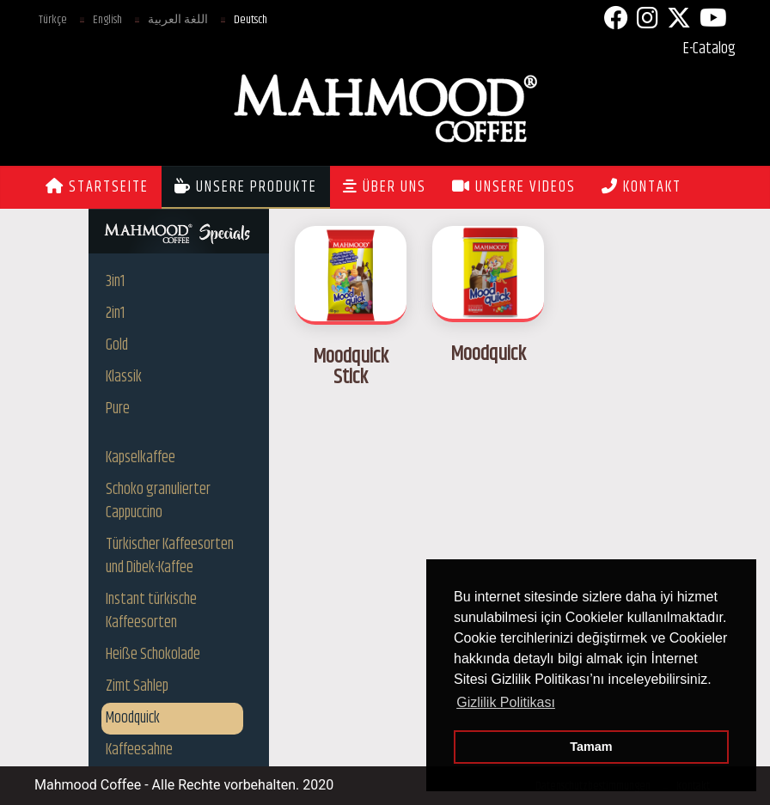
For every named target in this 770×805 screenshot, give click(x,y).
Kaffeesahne (139, 750)
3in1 (115, 282)
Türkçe (53, 19)
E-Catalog (709, 49)
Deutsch (250, 19)
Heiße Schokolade (153, 655)
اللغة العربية (178, 19)
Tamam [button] (591, 746)
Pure (118, 409)
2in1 (115, 314)
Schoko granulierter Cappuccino (158, 501)
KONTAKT (641, 187)
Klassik (124, 377)
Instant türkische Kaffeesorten (151, 611)
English (107, 19)
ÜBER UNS (384, 187)
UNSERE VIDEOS (514, 187)
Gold (117, 345)
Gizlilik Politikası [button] (505, 702)
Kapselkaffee (140, 458)
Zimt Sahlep (137, 686)
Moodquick (133, 718)
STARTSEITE (97, 187)
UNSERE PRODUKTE (245, 187)
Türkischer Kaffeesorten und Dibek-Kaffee (170, 556)
